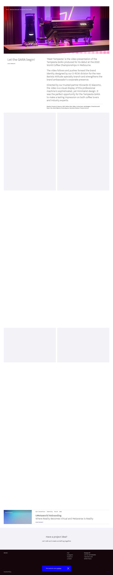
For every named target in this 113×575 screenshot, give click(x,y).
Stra (51, 108)
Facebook (70, 557)
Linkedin (69, 559)
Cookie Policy (7, 572)
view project (39, 522)
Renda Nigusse (65, 108)
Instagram (70, 555)
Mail (68, 553)
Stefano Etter (68, 106)
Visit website (11, 63)
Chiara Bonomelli (95, 106)
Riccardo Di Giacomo (56, 106)
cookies (59, 568)
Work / (8, 9)
